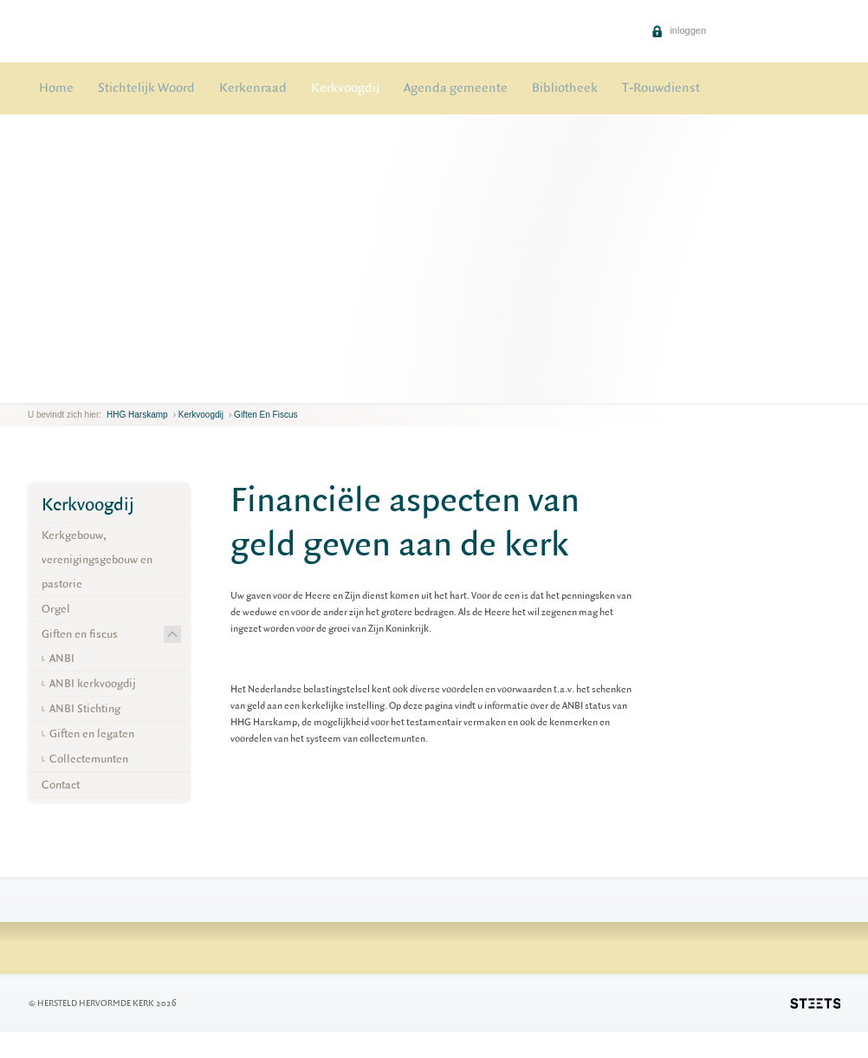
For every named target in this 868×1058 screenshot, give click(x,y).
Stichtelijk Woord (146, 88)
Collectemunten (88, 758)
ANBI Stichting (84, 708)
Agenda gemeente (456, 88)
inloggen (678, 30)
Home (56, 88)
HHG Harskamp (137, 414)
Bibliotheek (565, 88)
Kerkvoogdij (345, 88)
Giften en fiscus (265, 414)
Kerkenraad (253, 88)
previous (32, 389)
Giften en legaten (91, 733)
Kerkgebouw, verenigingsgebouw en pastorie (97, 559)
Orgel (56, 608)
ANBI (61, 658)
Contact (61, 784)
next (41, 389)
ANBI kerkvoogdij (92, 683)
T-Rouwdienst (661, 88)
